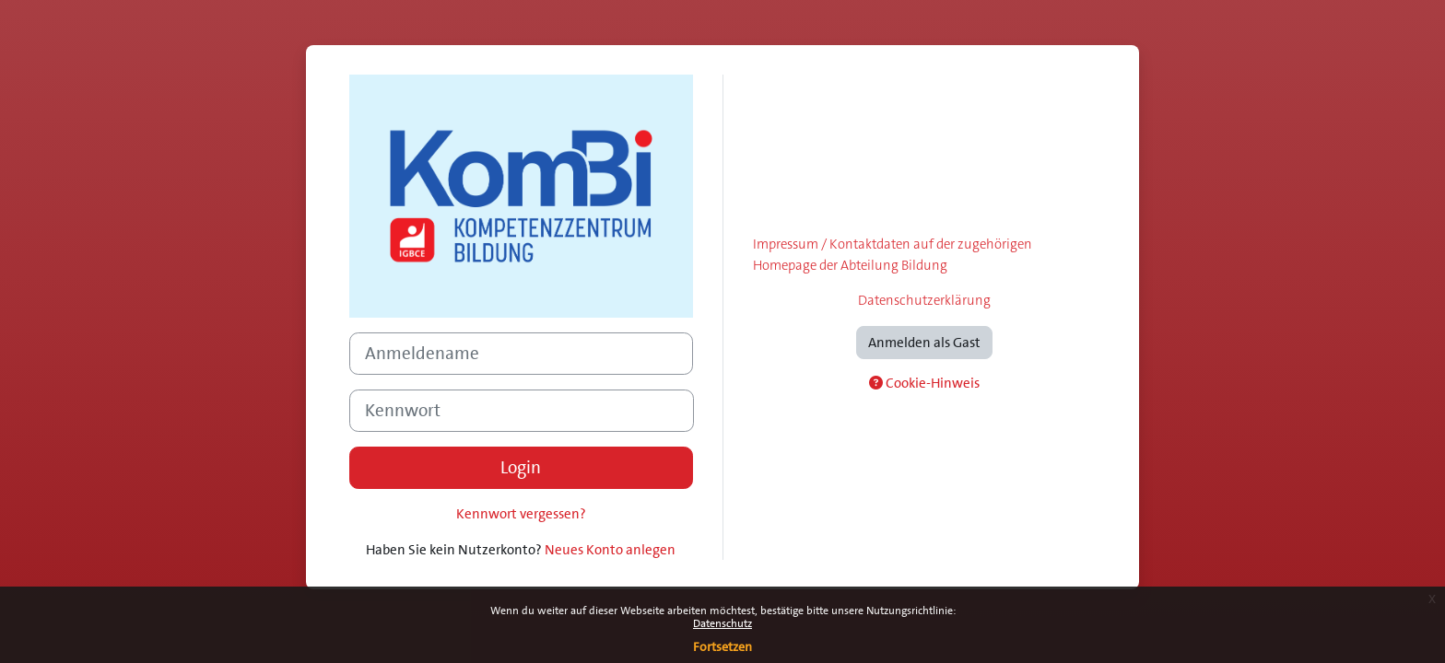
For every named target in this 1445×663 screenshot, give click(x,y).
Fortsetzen (722, 646)
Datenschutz (722, 623)
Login (520, 467)
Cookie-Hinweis (924, 383)
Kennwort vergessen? (521, 514)
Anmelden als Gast (924, 342)
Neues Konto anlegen (610, 550)
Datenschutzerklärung (924, 300)
